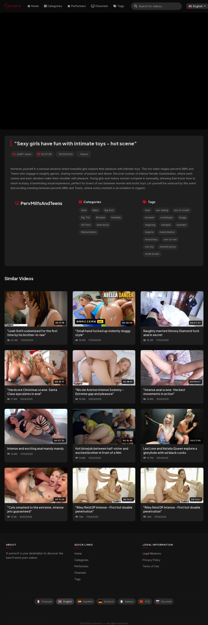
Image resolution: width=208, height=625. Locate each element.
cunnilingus (166, 217)
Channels (99, 6)
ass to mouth (181, 210)
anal (147, 210)
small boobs (152, 253)
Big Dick (109, 210)
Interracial (103, 224)
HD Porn (86, 224)
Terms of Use (151, 566)
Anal (83, 210)
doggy (182, 217)
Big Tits (85, 217)
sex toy (149, 246)
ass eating (162, 210)
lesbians (181, 224)
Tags (118, 6)
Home (33, 6)
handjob (166, 224)
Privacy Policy (151, 560)
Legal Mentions (152, 553)
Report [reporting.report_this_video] (84, 154)
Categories (53, 6)
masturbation (167, 232)
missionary (151, 239)
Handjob (116, 217)
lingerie (149, 232)
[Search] (135, 6)
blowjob (149, 217)
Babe (95, 210)
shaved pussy (168, 246)
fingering (150, 224)
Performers (76, 6)
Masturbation (88, 232)
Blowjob (100, 217)
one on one (170, 239)
